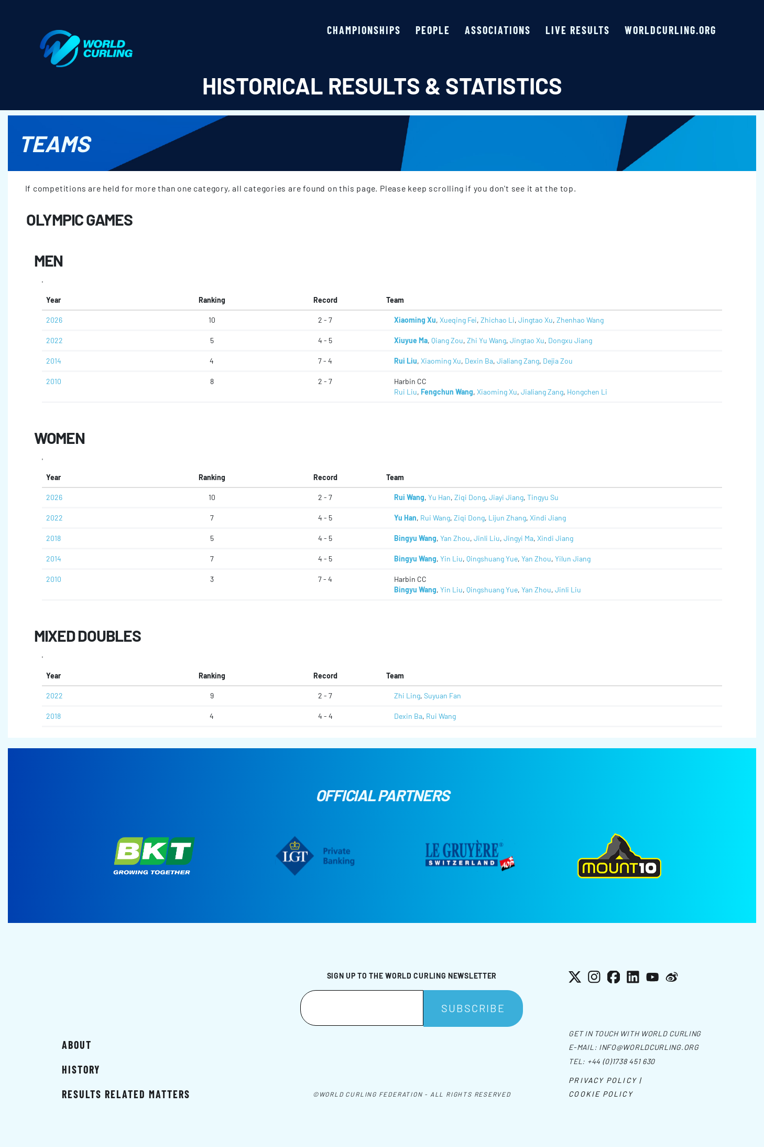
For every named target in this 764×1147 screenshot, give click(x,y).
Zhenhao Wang (580, 319)
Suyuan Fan (442, 695)
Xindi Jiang (548, 517)
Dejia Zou (558, 360)
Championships (364, 30)
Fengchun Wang (447, 391)
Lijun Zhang (507, 517)
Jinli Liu (487, 538)
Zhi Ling (407, 695)
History (81, 1069)
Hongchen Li (587, 391)
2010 (53, 381)
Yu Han (439, 497)
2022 (54, 340)
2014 (53, 360)
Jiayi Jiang (506, 497)
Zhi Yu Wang (486, 340)
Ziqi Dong (469, 497)
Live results (577, 30)
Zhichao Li (498, 319)
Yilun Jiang (573, 558)
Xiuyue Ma (411, 340)
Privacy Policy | (605, 1080)
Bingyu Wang (415, 538)
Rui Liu (405, 360)
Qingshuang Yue (492, 558)
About (77, 1044)
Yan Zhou (455, 538)
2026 (54, 319)
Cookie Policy (600, 1093)
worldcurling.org (670, 30)
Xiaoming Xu (415, 319)
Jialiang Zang (518, 360)
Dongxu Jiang (570, 340)
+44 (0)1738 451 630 (621, 1061)
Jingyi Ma (518, 538)
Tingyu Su (543, 497)
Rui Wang (409, 497)
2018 (53, 538)
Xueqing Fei (458, 319)
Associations (498, 30)
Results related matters (126, 1094)
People (433, 30)
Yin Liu (451, 558)
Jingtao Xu (535, 319)
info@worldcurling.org (649, 1047)
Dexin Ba (479, 360)
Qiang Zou (447, 340)
